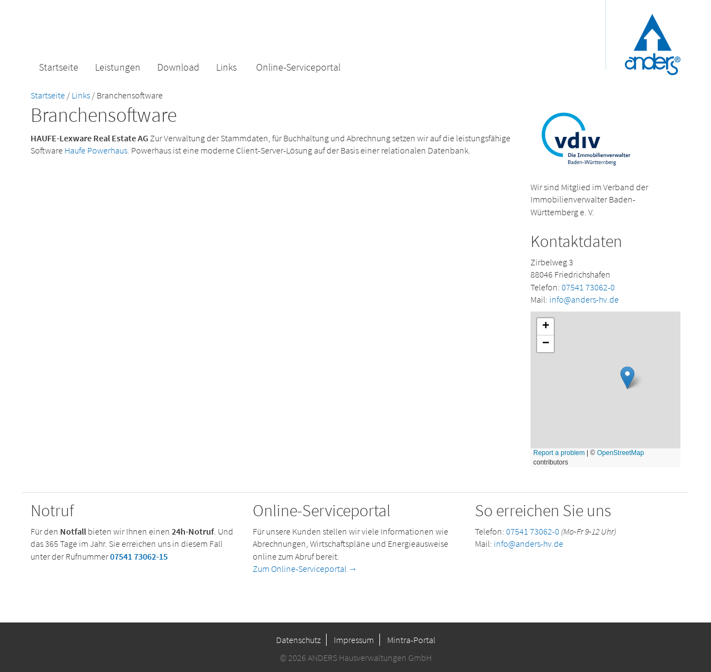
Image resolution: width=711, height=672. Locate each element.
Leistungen (118, 67)
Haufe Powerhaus (95, 150)
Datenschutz (298, 639)
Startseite (58, 67)
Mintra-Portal (411, 639)
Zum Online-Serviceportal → (305, 568)
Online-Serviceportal (298, 67)
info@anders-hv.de (584, 299)
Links (226, 67)
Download (178, 67)
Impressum (354, 639)
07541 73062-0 (588, 287)
